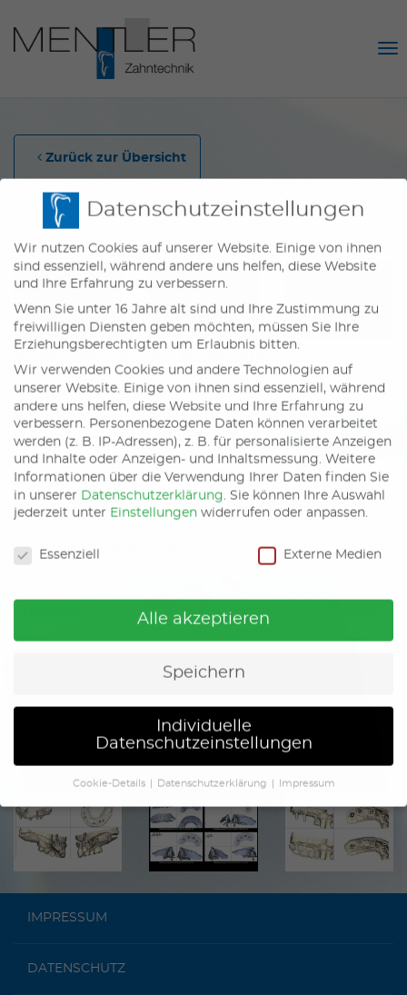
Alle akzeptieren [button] (203, 606)
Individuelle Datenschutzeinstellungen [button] (204, 722)
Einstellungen (153, 499)
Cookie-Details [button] (109, 770)
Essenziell (57, 542)
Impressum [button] (307, 770)
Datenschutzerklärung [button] (212, 770)
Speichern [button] (204, 660)
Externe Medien (320, 542)
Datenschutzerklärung (152, 482)
